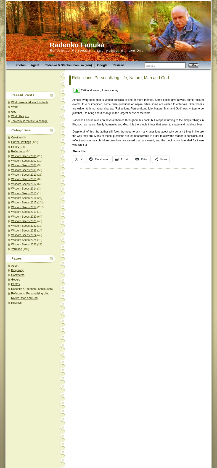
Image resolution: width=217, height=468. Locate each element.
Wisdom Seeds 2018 (24, 207)
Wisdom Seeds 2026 (24, 244)
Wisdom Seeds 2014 (24, 188)
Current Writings (21, 142)
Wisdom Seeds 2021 (24, 221)
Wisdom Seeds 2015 (24, 193)
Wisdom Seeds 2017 (24, 202)
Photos (21, 65)
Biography (17, 270)
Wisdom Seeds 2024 (24, 235)
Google (102, 65)
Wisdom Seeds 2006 (24, 156)
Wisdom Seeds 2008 (24, 165)
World (14, 107)
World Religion (20, 116)
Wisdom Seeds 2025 (24, 240)
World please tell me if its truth (29, 102)
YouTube (16, 249)
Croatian (16, 137)
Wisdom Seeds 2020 (24, 216)
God (13, 111)
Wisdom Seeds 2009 (24, 170)
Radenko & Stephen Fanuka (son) (68, 65)
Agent (35, 65)
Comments (17, 275)
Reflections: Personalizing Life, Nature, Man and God (120, 77)
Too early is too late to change (29, 121)
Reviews (118, 65)
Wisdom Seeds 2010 (24, 174)
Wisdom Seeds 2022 (24, 225)
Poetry (15, 146)
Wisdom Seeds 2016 (24, 198)
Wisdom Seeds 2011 (24, 179)
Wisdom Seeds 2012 (24, 184)
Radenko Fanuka (77, 45)
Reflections (18, 151)
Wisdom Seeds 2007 (24, 160)
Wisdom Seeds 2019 (24, 211)
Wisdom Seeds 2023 (24, 230)
